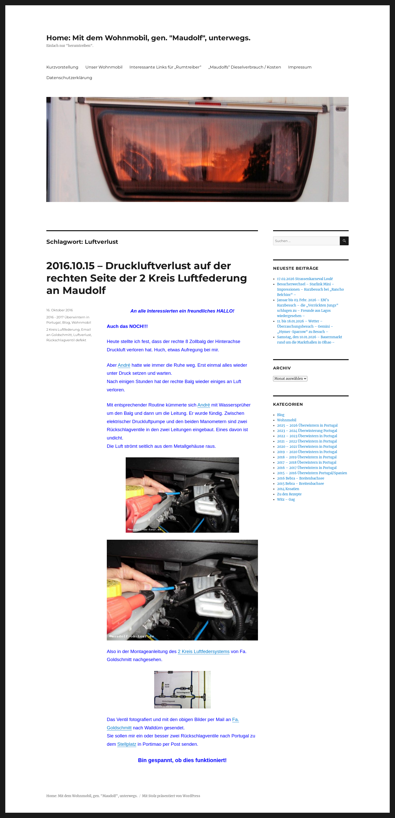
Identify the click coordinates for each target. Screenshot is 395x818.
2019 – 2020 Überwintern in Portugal (307, 452)
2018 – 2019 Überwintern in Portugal (307, 457)
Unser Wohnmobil (103, 67)
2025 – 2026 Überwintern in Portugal (307, 425)
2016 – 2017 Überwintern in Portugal (307, 468)
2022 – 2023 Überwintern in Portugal (307, 436)
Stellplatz (126, 744)
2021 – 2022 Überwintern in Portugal (307, 441)
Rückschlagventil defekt (66, 340)
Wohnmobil (81, 322)
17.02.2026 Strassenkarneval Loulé (305, 279)
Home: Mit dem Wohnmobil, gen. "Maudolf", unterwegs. (148, 37)
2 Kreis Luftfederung (63, 329)
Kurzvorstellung (62, 67)
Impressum (300, 67)
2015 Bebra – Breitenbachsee (300, 484)
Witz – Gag (286, 499)
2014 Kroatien (288, 489)
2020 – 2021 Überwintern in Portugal (307, 447)
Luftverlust (82, 335)
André (124, 365)
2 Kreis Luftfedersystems (203, 651)
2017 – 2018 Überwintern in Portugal (306, 462)
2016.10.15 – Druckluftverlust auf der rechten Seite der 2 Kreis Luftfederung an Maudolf (146, 277)
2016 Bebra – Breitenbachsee (300, 478)
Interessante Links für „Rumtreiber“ (165, 67)
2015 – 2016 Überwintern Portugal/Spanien (312, 473)
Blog (66, 322)
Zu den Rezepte (289, 494)
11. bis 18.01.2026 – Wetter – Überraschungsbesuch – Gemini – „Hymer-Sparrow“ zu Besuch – (305, 326)
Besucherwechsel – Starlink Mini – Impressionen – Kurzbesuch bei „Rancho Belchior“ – (310, 289)
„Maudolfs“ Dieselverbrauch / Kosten (244, 67)
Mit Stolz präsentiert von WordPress (171, 796)
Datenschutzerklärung (69, 77)
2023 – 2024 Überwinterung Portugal (307, 431)
